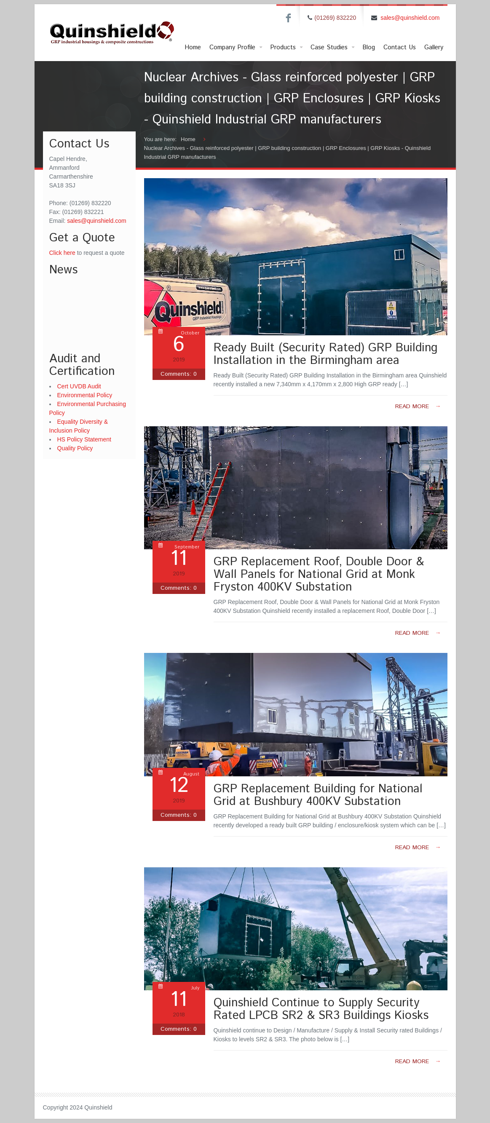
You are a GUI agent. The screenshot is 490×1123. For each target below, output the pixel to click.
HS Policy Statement (84, 439)
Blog (368, 47)
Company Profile (236, 47)
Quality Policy (75, 448)
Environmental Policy (84, 395)
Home (193, 47)
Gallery (433, 47)
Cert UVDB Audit (79, 386)
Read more (418, 406)
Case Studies (333, 47)
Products (287, 47)
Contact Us (399, 47)
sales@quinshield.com (409, 17)
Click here (62, 252)
